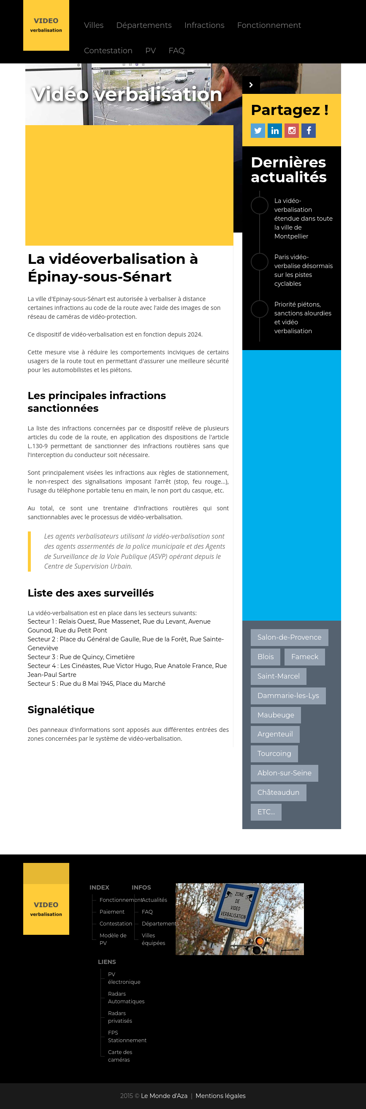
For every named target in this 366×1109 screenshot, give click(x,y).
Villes (93, 25)
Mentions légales (220, 1096)
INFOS (141, 887)
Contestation (108, 50)
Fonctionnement (269, 25)
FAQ (176, 50)
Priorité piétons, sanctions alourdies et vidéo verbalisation (302, 318)
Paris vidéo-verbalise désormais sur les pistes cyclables (303, 270)
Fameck (304, 657)
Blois (266, 657)
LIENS (107, 962)
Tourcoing (274, 754)
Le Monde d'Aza (164, 1096)
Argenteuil (275, 734)
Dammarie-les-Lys (288, 696)
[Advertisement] (133, 186)
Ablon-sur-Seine (285, 773)
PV (150, 50)
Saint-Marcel (279, 676)
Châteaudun (279, 793)
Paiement (112, 912)
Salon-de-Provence (290, 637)
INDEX (99, 887)
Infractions (204, 25)
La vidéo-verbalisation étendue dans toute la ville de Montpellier (303, 218)
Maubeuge (276, 715)
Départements (143, 25)
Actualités (154, 900)
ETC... (266, 812)
